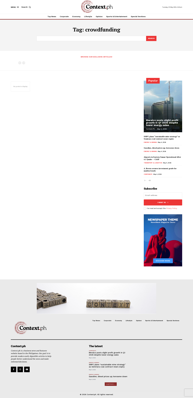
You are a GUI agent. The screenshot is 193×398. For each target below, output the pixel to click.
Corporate (148, 174)
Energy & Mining (150, 142)
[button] (26, 7)
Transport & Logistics (153, 163)
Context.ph (150, 129)
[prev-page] (19, 62)
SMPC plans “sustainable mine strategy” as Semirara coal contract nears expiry (162, 137)
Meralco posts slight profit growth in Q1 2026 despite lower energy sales (162, 123)
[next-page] (149, 180)
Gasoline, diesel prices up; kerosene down (161, 148)
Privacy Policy (171, 208)
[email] (163, 195)
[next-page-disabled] (23, 62)
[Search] (151, 38)
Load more (110, 384)
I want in (163, 202)
